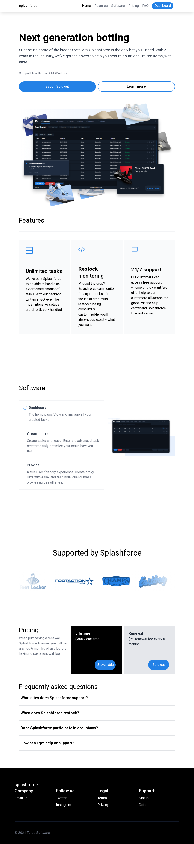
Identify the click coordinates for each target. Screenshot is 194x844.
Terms (102, 798)
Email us (21, 798)
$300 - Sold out (57, 86)
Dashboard (163, 6)
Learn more (136, 86)
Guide (143, 805)
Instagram (63, 805)
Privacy (103, 805)
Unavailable (105, 665)
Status (144, 798)
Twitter (61, 798)
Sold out (158, 665)
